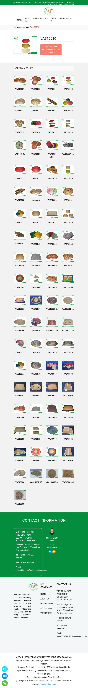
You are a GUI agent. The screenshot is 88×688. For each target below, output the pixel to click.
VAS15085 (68, 439)
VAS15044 (68, 244)
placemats (24, 27)
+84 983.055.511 (30, 562)
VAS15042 (36, 244)
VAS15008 (36, 89)
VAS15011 (19, 111)
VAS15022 (19, 178)
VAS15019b (20, 154)
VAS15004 (36, 287)
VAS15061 (19, 460)
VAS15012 (36, 111)
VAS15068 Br (52, 309)
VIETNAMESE (66, 18)
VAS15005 (52, 287)
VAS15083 (52, 396)
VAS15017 (52, 132)
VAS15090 (19, 504)
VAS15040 (68, 222)
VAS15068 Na (68, 309)
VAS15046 (36, 266)
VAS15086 (19, 482)
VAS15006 (19, 417)
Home (16, 27)
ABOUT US (28, 19)
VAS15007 (19, 89)
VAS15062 (36, 460)
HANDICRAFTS (39, 18)
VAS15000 (52, 266)
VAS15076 (68, 352)
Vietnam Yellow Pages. (48, 684)
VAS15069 (19, 331)
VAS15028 (19, 200)
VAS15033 (36, 222)
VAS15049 (68, 417)
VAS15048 (52, 417)
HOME (19, 19)
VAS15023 (36, 178)
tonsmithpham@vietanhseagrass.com (32, 570)
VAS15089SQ (68, 482)
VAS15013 (52, 111)
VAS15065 (68, 287)
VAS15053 (52, 439)
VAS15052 (36, 439)
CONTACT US (54, 19)
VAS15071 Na (68, 331)
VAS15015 (19, 132)
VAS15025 (52, 178)
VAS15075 (52, 352)
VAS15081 (19, 396)
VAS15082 (36, 396)
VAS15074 (36, 352)
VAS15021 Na (68, 154)
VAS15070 (36, 331)
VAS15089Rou (52, 482)
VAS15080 (68, 374)
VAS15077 (19, 374)
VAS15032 (19, 222)
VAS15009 (52, 89)
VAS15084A (68, 396)
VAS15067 (36, 309)
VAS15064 (52, 460)
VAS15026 (68, 178)
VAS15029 (36, 201)
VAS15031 (68, 200)
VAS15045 (19, 266)
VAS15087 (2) (36, 482)
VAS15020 (36, 154)
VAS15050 (19, 439)
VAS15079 (52, 374)
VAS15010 (68, 89)
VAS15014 (68, 111)
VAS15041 (19, 243)
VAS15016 (36, 132)
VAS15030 (52, 200)
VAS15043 (52, 244)
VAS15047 (36, 417)
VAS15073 (19, 352)
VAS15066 (19, 309)
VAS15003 (19, 287)
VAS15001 (68, 266)
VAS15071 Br (52, 331)
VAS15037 (52, 222)
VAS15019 (68, 132)
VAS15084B (68, 460)
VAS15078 (36, 374)
